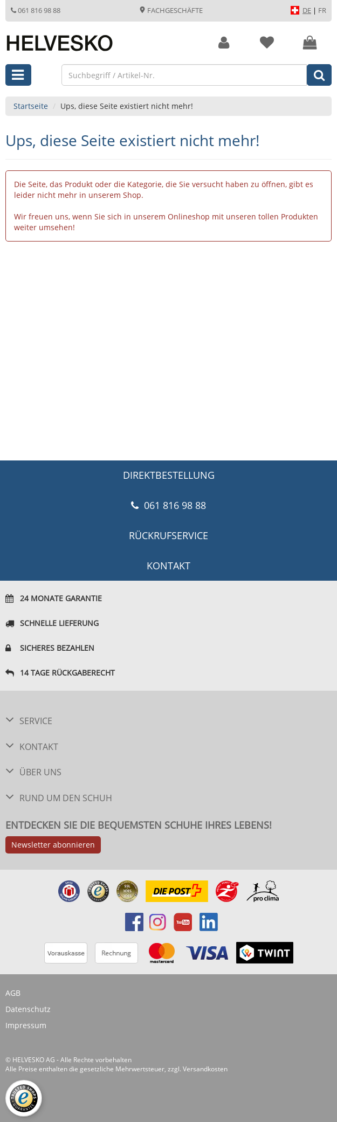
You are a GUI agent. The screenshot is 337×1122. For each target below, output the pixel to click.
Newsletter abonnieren (53, 844)
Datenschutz (28, 1009)
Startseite (30, 106)
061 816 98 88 (35, 10)
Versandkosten (205, 1068)
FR (322, 10)
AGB (12, 993)
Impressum (25, 1025)
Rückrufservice (168, 535)
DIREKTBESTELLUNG (169, 475)
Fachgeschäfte (171, 10)
